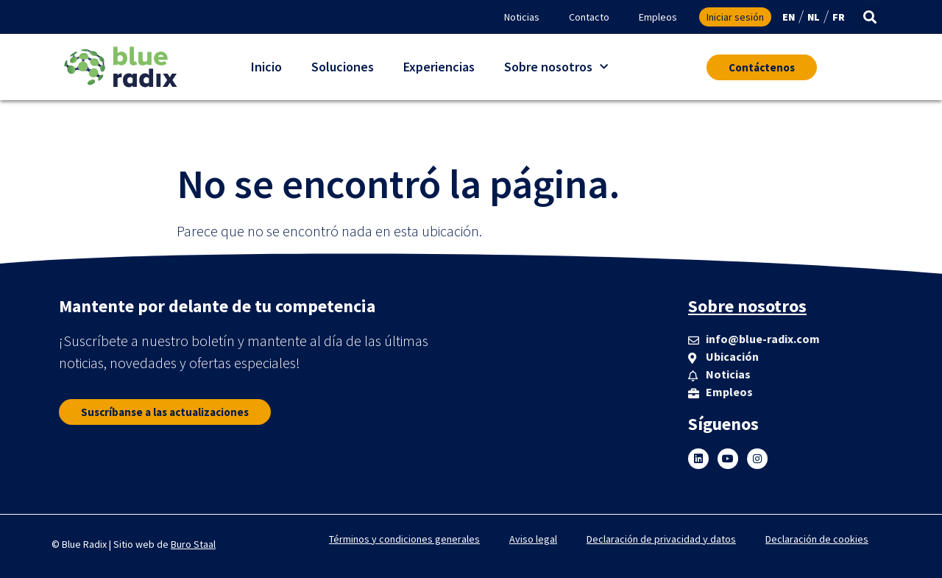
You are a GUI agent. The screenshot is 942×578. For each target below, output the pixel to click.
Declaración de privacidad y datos (661, 539)
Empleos (658, 17)
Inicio (266, 66)
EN (788, 17)
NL (813, 17)
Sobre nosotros (556, 67)
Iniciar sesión (735, 17)
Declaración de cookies (816, 539)
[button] (869, 17)
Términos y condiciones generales (404, 539)
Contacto (589, 17)
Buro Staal (193, 544)
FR (838, 17)
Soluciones (342, 66)
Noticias (521, 17)
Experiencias (439, 66)
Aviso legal (533, 539)
